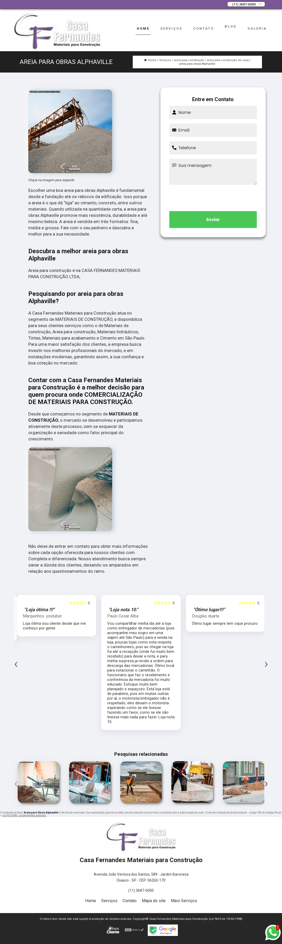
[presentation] (212, 197)
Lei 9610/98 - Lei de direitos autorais (24, 815)
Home (143, 28)
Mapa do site (154, 900)
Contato (203, 28)
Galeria (257, 28)
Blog (231, 26)
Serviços (171, 28)
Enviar (213, 220)
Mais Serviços (184, 900)
